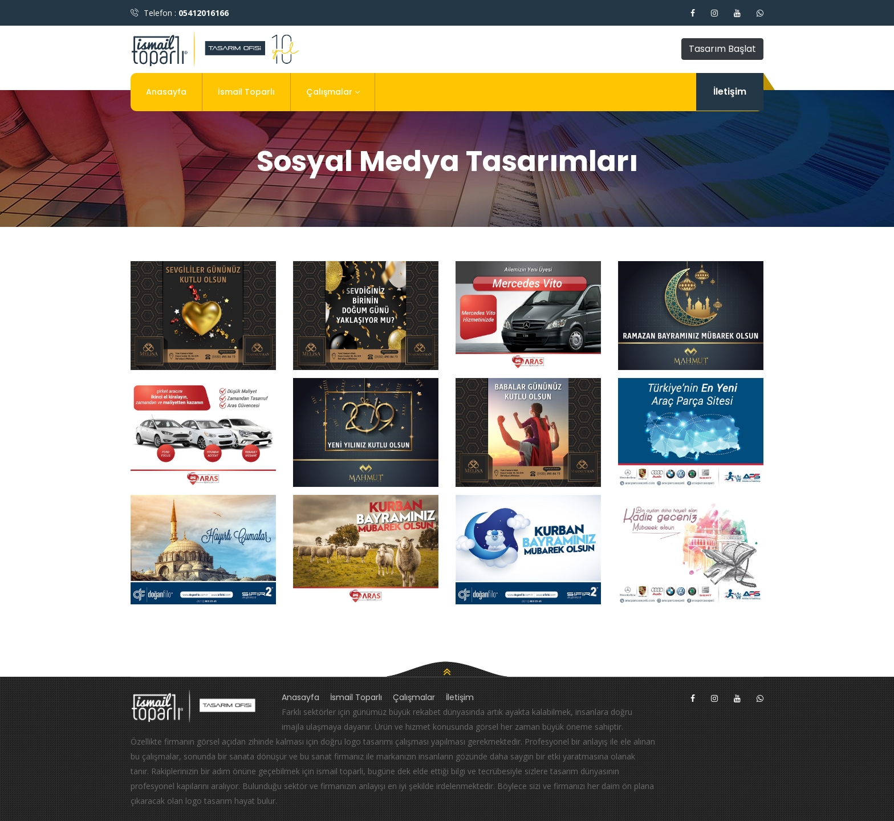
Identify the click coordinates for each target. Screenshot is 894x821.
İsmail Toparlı (246, 91)
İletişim (729, 91)
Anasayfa (166, 91)
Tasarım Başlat (722, 48)
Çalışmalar (332, 91)
